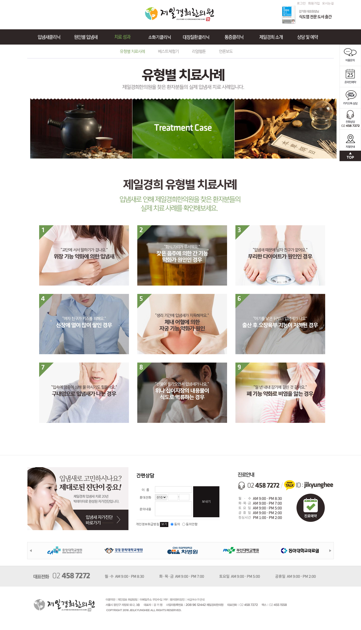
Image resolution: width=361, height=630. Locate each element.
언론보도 (226, 51)
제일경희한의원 (179, 14)
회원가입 (314, 3)
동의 (175, 524)
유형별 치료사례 (132, 51)
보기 (164, 524)
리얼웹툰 (199, 51)
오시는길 (328, 3)
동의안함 (190, 524)
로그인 (301, 3)
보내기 (206, 501)
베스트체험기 (168, 51)
